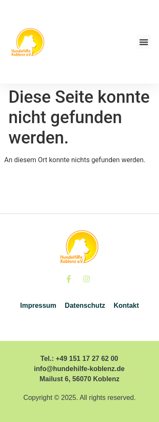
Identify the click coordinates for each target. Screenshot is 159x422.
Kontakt (126, 305)
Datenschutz (85, 305)
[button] (144, 42)
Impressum (38, 305)
